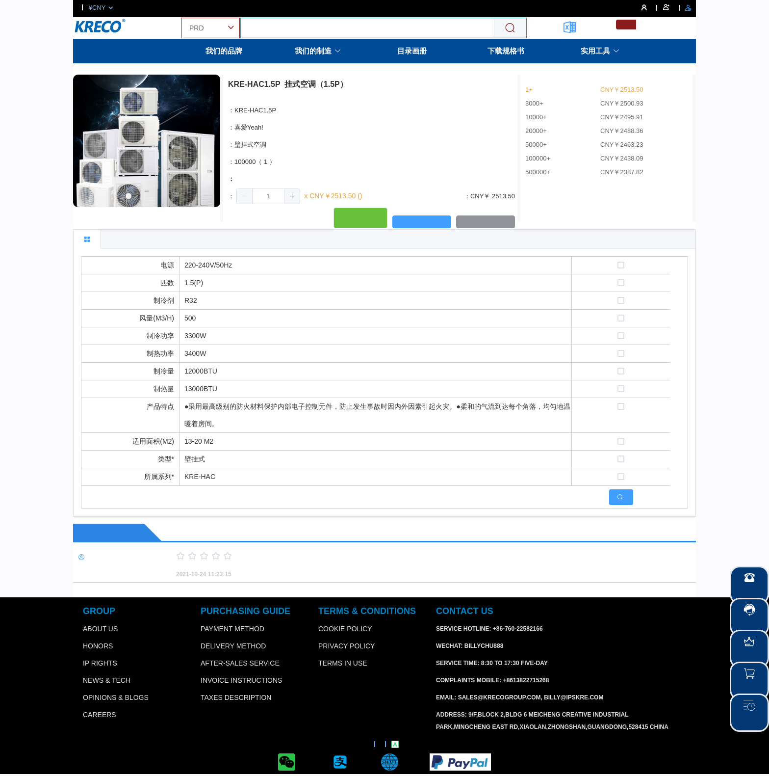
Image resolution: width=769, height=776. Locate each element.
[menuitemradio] (626, 24)
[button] (245, 196)
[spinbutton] (268, 196)
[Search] (510, 28)
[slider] (419, 556)
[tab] (87, 239)
